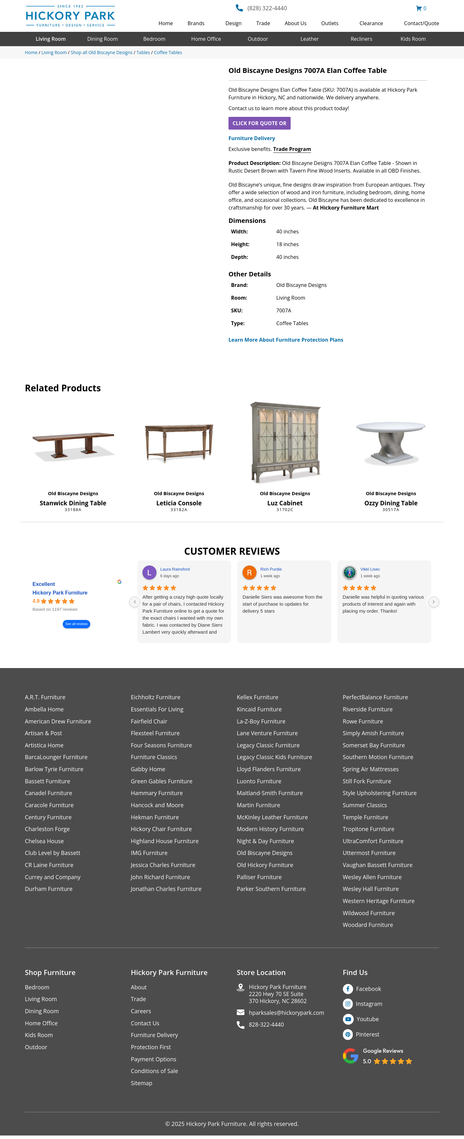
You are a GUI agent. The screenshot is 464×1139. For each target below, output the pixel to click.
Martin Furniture (259, 806)
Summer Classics (365, 806)
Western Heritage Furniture (379, 903)
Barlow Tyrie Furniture (54, 769)
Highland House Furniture (165, 842)
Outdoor (258, 38)
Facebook (369, 991)
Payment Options (154, 1062)
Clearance (371, 23)
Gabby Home (148, 769)
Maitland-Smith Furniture (270, 794)
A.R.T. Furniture (45, 697)
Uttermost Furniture (370, 854)
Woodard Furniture (368, 927)
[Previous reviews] (134, 601)
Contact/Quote (421, 23)
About (139, 989)
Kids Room (413, 38)
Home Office (206, 38)
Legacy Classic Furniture (269, 745)
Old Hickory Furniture (265, 866)
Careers (141, 1013)
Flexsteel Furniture (156, 733)
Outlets (329, 23)
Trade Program (292, 149)
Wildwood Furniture (369, 915)
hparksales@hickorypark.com (288, 1016)
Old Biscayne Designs (73, 493)
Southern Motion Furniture (379, 757)
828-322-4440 (267, 1028)
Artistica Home (44, 745)
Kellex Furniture (258, 697)
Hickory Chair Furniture (162, 830)
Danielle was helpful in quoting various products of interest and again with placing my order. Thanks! (383, 604)
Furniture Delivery (251, 138)
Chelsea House (44, 842)
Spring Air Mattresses (371, 769)
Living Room (51, 38)
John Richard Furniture (161, 878)
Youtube (368, 1021)
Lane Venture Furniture (268, 733)
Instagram (369, 1006)
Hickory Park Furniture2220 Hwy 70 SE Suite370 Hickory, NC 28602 (279, 997)
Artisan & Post (43, 733)
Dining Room (102, 38)
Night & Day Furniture (266, 842)
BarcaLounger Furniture (57, 757)
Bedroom (154, 38)
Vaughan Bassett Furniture (378, 866)
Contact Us (145, 1025)
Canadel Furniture (49, 794)
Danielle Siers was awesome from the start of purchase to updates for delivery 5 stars (283, 604)
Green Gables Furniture (162, 782)
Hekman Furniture (155, 818)
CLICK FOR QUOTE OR (259, 123)
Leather (310, 38)
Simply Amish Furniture (374, 733)
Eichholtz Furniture (156, 697)
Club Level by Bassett (53, 854)
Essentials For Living (158, 709)
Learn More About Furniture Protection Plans (285, 339)
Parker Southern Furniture (272, 890)
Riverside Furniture (368, 709)
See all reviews (76, 624)
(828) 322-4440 (267, 7)
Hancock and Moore (158, 806)
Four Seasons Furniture (162, 745)
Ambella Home (44, 709)
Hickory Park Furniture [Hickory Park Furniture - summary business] (60, 592)
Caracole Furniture (50, 806)
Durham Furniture (49, 890)
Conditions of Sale (155, 1074)
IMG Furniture (149, 854)
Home (165, 23)
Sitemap (142, 1086)
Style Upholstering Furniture (380, 794)
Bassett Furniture (48, 782)
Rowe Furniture (363, 721)
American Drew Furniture (58, 721)
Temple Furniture (366, 818)
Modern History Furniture (271, 830)
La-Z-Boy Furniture (261, 721)
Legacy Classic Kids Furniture (275, 757)
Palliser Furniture (259, 878)
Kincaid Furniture (260, 709)
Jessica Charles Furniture (164, 866)
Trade (263, 23)
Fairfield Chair (149, 721)
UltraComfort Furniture (374, 842)
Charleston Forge (47, 830)
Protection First (151, 1050)
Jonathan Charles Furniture (167, 890)
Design (234, 23)
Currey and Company (53, 878)
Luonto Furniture (259, 782)
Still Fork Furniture (367, 782)
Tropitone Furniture (369, 830)
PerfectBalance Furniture (376, 697)
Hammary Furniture (157, 794)
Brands (196, 23)
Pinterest (368, 1037)
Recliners (361, 38)
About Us (296, 23)
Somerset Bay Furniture (374, 745)
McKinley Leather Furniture (273, 818)
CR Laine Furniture (49, 866)
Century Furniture (48, 818)
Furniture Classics (154, 757)
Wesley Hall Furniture (371, 890)
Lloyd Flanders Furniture (269, 769)
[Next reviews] (433, 601)
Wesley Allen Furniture (373, 878)
